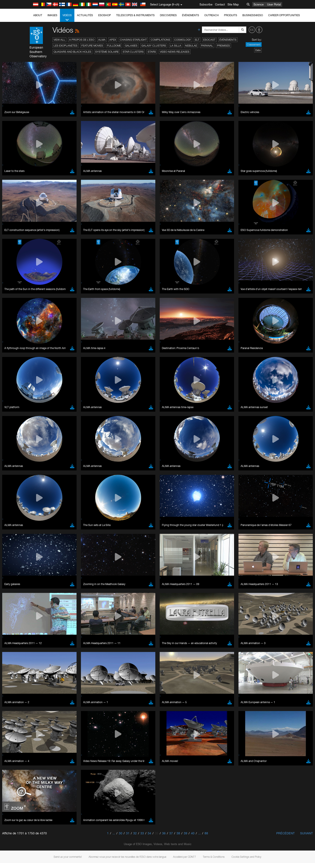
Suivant (306, 833)
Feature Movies (92, 45)
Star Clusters (133, 51)
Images (52, 15)
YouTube (41, 597)
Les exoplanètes (65, 45)
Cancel (67, 754)
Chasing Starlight (133, 39)
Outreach (211, 15)
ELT (197, 39)
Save (45, 754)
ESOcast (209, 39)
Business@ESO (252, 15)
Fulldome (114, 45)
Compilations (160, 39)
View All (59, 39)
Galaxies (131, 45)
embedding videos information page (71, 605)
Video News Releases (174, 51)
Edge (48, 681)
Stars (152, 51)
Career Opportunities (284, 15)
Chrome (49, 677)
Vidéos (67, 18)
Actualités (85, 15)
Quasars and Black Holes (72, 51)
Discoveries (168, 15)
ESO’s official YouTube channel (134, 597)
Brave (48, 673)
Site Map (233, 4)
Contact (220, 4)
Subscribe (206, 4)
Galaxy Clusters (153, 45)
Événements (190, 15)
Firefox (48, 685)
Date (258, 50)
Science (259, 4)
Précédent (285, 833)
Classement (254, 44)
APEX (112, 39)
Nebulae (191, 45)
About (37, 15)
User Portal (274, 4)
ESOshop (104, 15)
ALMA (101, 39)
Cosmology (182, 39)
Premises (223, 45)
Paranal (207, 45)
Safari (48, 690)
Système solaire (107, 51)
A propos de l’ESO (81, 39)
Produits (230, 15)
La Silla (175, 45)
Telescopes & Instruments (135, 15)
